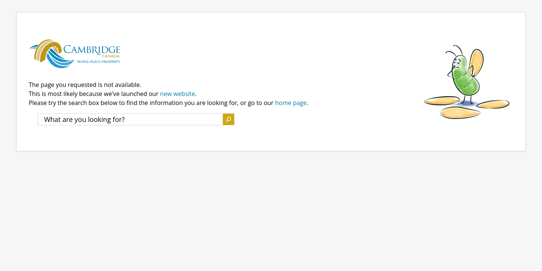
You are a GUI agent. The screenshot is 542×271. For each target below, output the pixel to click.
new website (177, 94)
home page (291, 103)
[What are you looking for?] (130, 119)
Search (228, 119)
